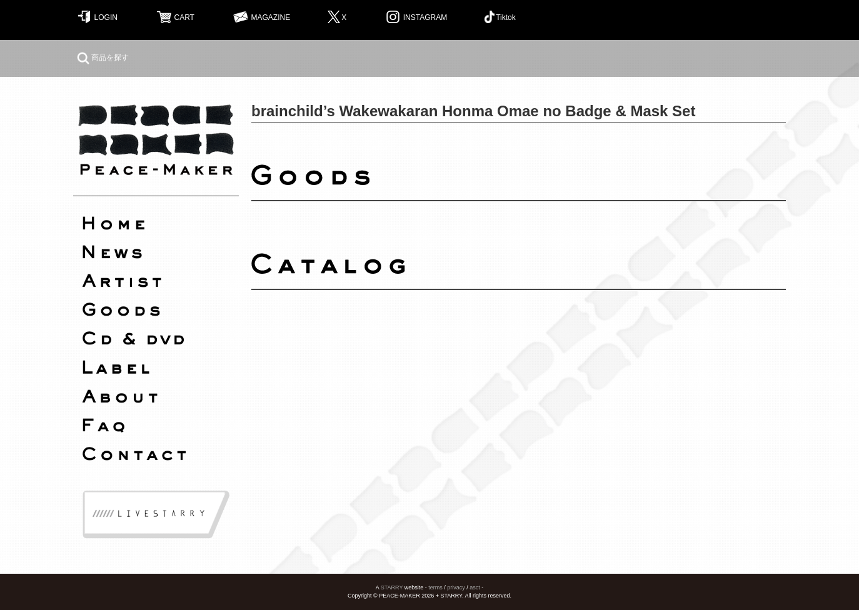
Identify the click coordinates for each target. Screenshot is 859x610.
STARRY (392, 587)
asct (475, 587)
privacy (456, 587)
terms (435, 587)
